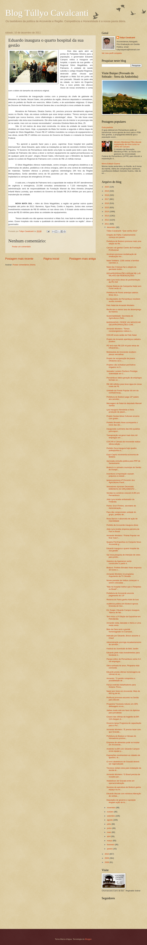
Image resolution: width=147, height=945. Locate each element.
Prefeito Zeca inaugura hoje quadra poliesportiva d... (121, 449)
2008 (107, 862)
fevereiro (111, 844)
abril (109, 836)
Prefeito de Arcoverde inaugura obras (122, 525)
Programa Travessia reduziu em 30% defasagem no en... (122, 705)
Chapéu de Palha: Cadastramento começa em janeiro (120, 236)
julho (109, 824)
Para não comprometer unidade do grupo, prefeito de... (121, 513)
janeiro (110, 849)
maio (109, 832)
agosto (110, 820)
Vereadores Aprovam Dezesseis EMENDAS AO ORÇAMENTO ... (121, 487)
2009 (107, 858)
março (110, 840)
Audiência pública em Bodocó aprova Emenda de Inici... (122, 605)
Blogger (88, 939)
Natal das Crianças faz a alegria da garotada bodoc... (121, 268)
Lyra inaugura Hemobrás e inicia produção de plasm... (120, 411)
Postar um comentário (21, 246)
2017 (107, 199)
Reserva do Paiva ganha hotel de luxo (122, 599)
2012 (107, 220)
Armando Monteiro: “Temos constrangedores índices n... (119, 330)
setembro (111, 816)
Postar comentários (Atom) (24, 265)
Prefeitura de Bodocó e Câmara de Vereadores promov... (121, 737)
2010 (107, 854)
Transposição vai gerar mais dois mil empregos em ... (121, 436)
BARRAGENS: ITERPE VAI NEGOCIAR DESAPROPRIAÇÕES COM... (123, 323)
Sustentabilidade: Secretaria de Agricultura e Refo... (119, 317)
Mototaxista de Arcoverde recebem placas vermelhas (121, 353)
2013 (107, 216)
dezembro (111, 227)
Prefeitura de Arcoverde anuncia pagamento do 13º (120, 594)
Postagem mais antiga (82, 258)
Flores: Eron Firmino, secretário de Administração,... (121, 507)
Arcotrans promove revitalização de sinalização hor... (121, 255)
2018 (107, 195)
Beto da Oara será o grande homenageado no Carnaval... (119, 630)
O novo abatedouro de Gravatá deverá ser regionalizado (122, 762)
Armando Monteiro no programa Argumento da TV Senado (120, 575)
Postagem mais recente (19, 258)
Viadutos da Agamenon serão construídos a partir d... (119, 562)
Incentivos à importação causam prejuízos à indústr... (120, 475)
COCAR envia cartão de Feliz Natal (121, 335)
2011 (107, 224)
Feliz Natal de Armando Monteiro (120, 305)
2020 (107, 187)
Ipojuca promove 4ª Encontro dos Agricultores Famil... (120, 481)
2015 (107, 207)
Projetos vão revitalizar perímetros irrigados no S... (120, 366)
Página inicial (51, 258)
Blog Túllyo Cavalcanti (47, 13)
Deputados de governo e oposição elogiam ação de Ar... (121, 801)
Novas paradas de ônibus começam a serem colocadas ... (122, 581)
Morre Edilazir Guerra (111, 164)
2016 (107, 203)
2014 (107, 211)
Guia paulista (107, 127)
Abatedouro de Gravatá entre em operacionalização (120, 782)
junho (109, 828)
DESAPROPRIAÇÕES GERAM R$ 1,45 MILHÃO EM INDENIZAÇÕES (123, 274)
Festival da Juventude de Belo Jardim (122, 648)
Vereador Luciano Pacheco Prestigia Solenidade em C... (121, 372)
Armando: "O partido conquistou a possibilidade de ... (120, 679)
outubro (110, 812)
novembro (111, 807)
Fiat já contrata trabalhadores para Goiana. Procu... (121, 686)
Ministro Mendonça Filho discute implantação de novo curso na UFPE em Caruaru (127, 144)
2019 (107, 191)
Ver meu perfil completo (112, 53)
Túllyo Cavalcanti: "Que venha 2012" (122, 231)
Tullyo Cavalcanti (127, 37)
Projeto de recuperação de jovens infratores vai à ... (120, 359)
